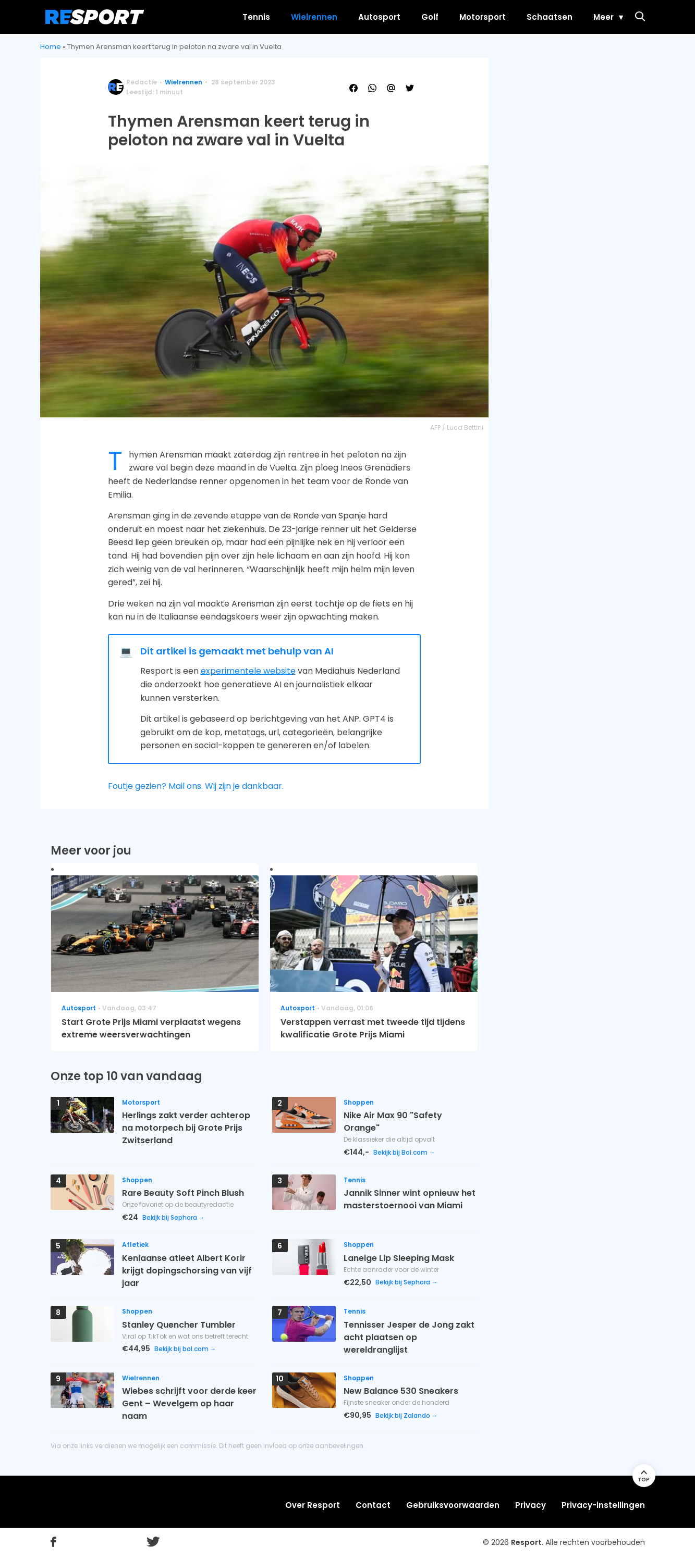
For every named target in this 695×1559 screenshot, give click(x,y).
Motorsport (473, 16)
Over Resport (312, 1505)
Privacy (530, 1505)
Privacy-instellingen (603, 1505)
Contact (373, 1505)
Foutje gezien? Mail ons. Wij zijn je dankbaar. (196, 786)
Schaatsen (540, 16)
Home (50, 47)
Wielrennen (305, 16)
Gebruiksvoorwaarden (452, 1505)
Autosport (370, 16)
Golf (420, 16)
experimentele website (248, 671)
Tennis (247, 16)
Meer (594, 16)
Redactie (141, 82)
